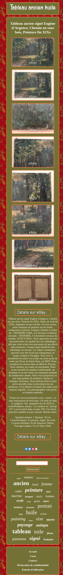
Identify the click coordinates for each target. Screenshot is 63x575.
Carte (33, 556)
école (29, 502)
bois (21, 514)
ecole (19, 500)
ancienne (30, 507)
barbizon (18, 507)
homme (50, 496)
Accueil (33, 551)
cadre (18, 491)
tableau (21, 531)
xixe (39, 518)
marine (16, 496)
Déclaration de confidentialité (33, 565)
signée (46, 501)
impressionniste (42, 478)
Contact (33, 560)
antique (42, 525)
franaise (48, 539)
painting (18, 518)
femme (47, 484)
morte (51, 519)
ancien (21, 483)
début (48, 492)
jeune (19, 478)
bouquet (29, 496)
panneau (19, 539)
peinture (34, 490)
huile (31, 512)
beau (31, 520)
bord (35, 484)
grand (37, 501)
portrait (45, 506)
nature (28, 477)
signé (34, 538)
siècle (39, 496)
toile (39, 532)
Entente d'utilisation (33, 569)
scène (43, 513)
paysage (25, 524)
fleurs (50, 533)
